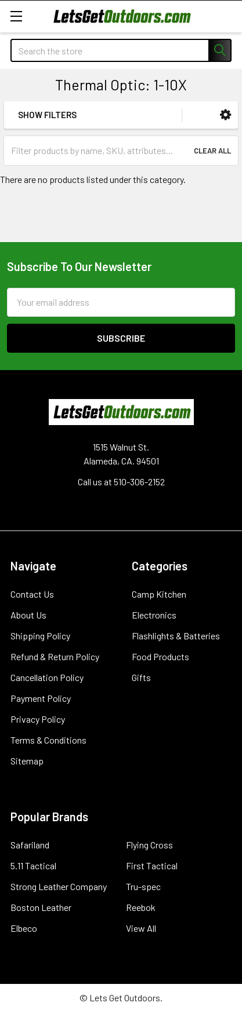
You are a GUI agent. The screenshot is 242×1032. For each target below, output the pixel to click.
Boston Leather (40, 907)
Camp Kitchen (159, 593)
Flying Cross (149, 844)
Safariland (29, 844)
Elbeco (23, 928)
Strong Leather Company (58, 886)
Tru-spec (143, 886)
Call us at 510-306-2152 (121, 481)
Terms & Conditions (48, 739)
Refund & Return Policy (54, 656)
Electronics (154, 614)
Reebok (141, 907)
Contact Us (32, 593)
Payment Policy (40, 698)
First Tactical (152, 865)
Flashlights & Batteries (176, 635)
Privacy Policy (37, 718)
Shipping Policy (40, 635)
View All (141, 928)
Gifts (141, 677)
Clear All (212, 150)
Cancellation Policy (47, 677)
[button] (225, 115)
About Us (28, 614)
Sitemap (27, 760)
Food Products (160, 656)
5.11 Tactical (33, 865)
